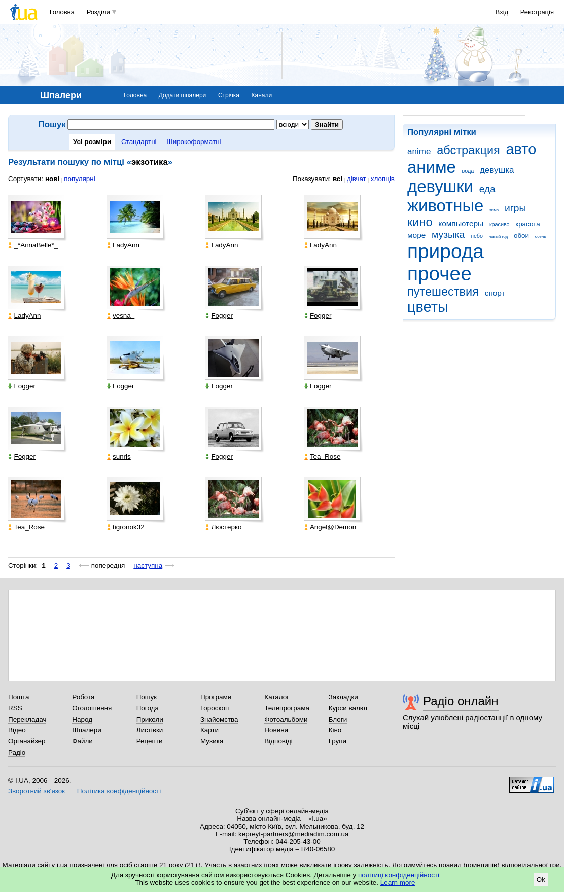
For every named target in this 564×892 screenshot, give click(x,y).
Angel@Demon (330, 527)
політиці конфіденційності (398, 875)
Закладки (343, 697)
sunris (119, 456)
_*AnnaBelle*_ (33, 245)
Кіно (335, 730)
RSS (15, 708)
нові (52, 179)
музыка (448, 234)
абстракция (468, 150)
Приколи (149, 719)
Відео (17, 730)
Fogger (219, 315)
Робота (83, 697)
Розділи (98, 12)
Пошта (18, 697)
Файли (82, 741)
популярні (79, 179)
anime (419, 151)
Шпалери (86, 730)
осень (540, 236)
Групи (337, 741)
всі (337, 179)
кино (420, 222)
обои (521, 235)
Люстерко (223, 527)
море (416, 235)
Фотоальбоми (285, 719)
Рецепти (149, 741)
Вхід (502, 12)
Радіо (16, 752)
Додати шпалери (182, 95)
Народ (82, 719)
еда (487, 189)
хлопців (383, 179)
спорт (495, 293)
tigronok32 (126, 527)
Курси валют (348, 708)
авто (521, 149)
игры (515, 208)
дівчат (356, 179)
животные (445, 205)
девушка (497, 170)
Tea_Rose (322, 456)
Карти (209, 730)
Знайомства (219, 719)
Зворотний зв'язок (36, 791)
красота (527, 224)
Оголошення (92, 708)
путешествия (443, 291)
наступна (147, 565)
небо (477, 236)
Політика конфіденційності (119, 791)
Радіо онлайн (461, 701)
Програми (215, 697)
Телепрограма (286, 708)
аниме (431, 167)
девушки (440, 186)
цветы (427, 307)
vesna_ (120, 315)
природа (445, 251)
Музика (211, 741)
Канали (262, 95)
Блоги (338, 719)
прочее (439, 273)
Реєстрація (537, 12)
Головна (62, 12)
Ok (541, 879)
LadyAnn (123, 245)
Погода (147, 708)
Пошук (146, 697)
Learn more (397, 882)
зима (494, 210)
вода (468, 171)
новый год (498, 236)
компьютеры (460, 223)
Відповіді (278, 741)
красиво (499, 224)
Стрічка (228, 95)
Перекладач (27, 719)
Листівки (149, 730)
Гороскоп (214, 708)
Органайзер (26, 741)
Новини (276, 730)
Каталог (276, 697)
